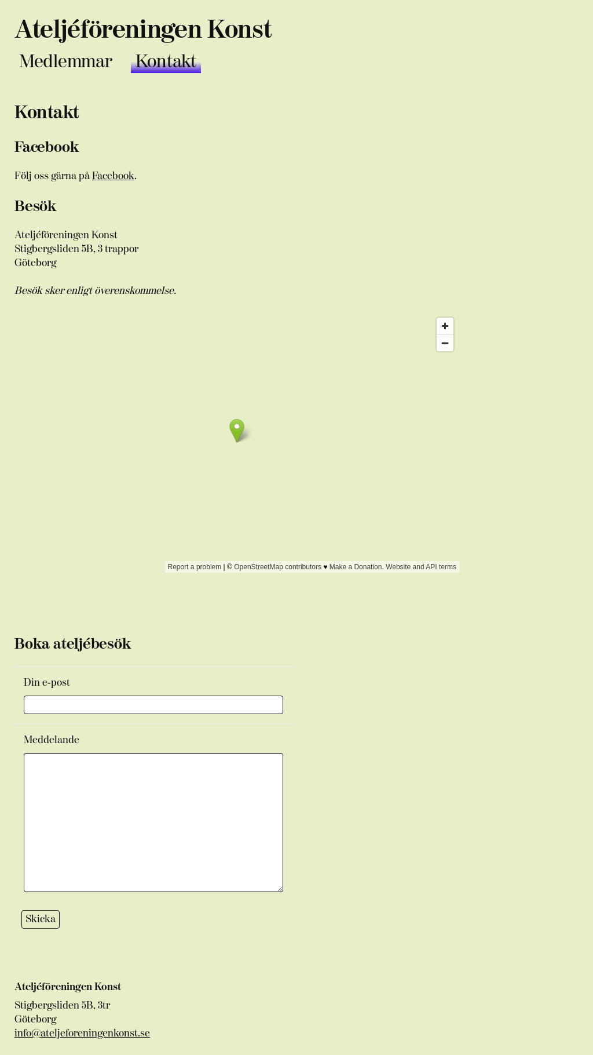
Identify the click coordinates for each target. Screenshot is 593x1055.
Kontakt (166, 61)
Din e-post (47, 682)
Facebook (113, 176)
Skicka (40, 919)
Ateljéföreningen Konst (142, 29)
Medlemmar (65, 61)
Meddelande (51, 740)
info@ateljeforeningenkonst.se (82, 1033)
